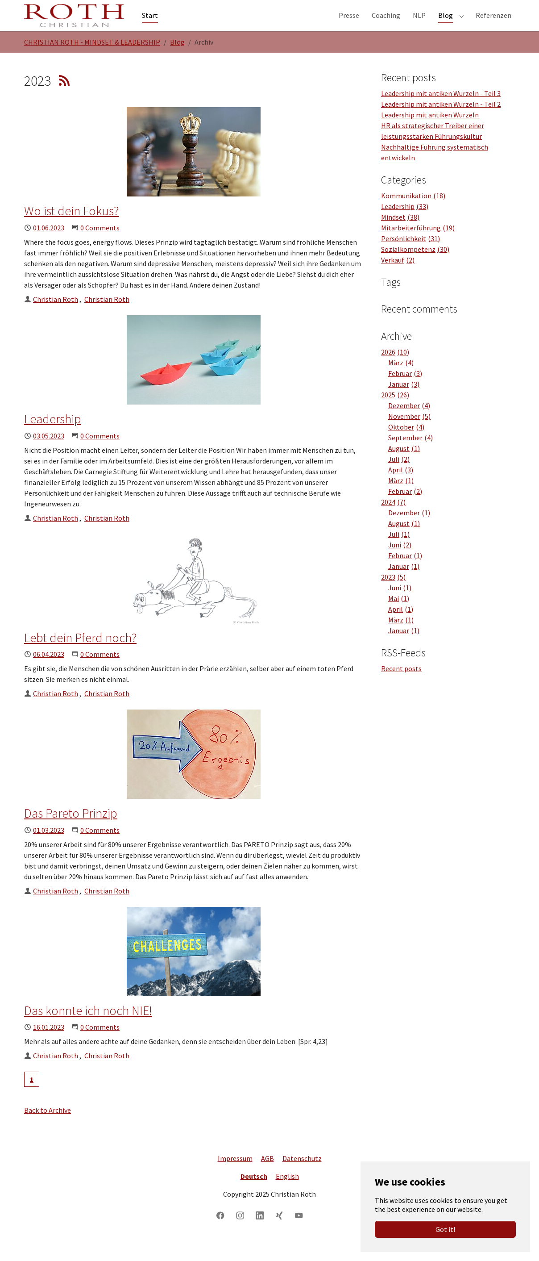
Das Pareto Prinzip (70, 831)
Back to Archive (47, 1127)
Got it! (445, 1229)
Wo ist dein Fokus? (71, 229)
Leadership (52, 437)
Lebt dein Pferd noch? (80, 655)
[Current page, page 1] (31, 1097)
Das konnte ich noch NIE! (88, 1028)
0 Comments (100, 245)
